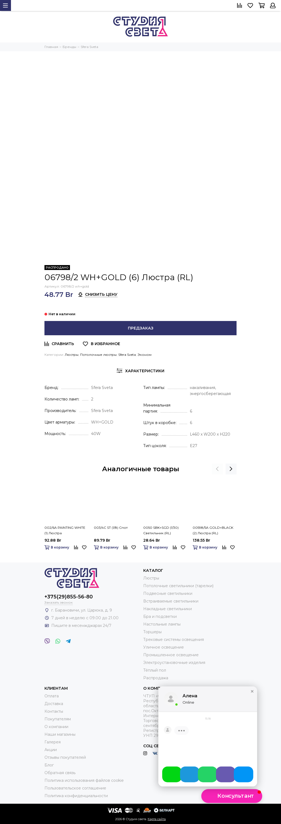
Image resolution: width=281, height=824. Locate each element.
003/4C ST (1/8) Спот (111, 527)
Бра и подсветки (160, 616)
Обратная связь (59, 772)
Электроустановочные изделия (174, 662)
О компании (56, 726)
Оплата (51, 696)
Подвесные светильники (167, 593)
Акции (50, 749)
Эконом (144, 355)
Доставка (53, 703)
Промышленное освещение (171, 654)
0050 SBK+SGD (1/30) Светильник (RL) (161, 530)
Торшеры (152, 631)
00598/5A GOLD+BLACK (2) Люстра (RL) (213, 530)
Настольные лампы (162, 624)
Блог (49, 765)
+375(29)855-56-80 (68, 597)
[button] (252, 696)
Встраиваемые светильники (170, 601)
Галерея (52, 742)
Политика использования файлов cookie (84, 780)
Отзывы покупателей (65, 757)
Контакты (53, 711)
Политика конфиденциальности (76, 795)
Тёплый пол (154, 670)
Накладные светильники (167, 608)
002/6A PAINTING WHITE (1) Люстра (64, 530)
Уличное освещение (163, 647)
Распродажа (155, 677)
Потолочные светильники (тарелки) (178, 585)
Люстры (71, 355)
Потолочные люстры (98, 355)
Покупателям (57, 719)
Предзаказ (140, 328)
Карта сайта (157, 819)
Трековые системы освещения (173, 639)
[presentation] (217, 469)
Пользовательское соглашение (75, 788)
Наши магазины (59, 734)
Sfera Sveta (127, 355)
